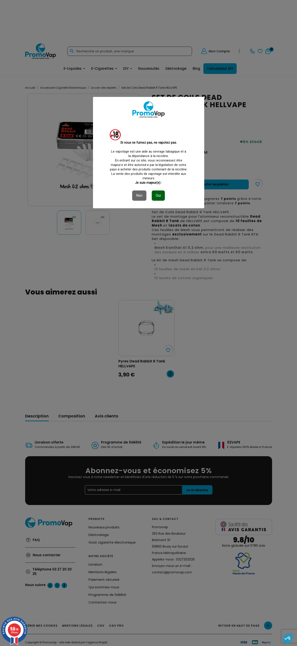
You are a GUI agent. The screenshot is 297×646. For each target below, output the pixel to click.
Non (139, 195)
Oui (158, 195)
